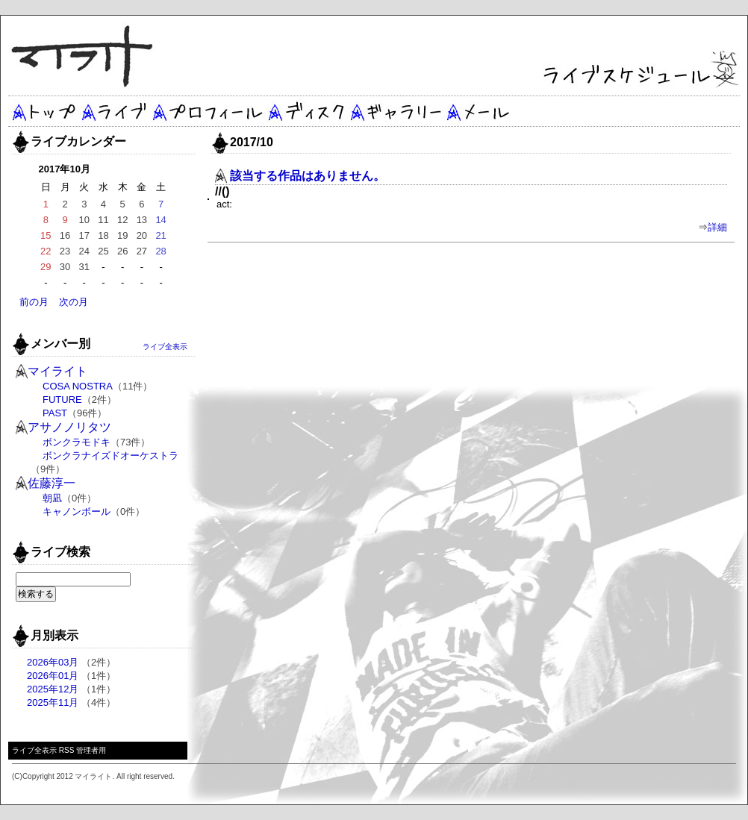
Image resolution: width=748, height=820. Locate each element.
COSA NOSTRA (78, 386)
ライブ (114, 111)
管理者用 (91, 750)
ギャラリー (394, 111)
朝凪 (52, 498)
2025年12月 (52, 689)
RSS (67, 750)
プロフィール (208, 111)
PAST (55, 413)
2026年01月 (52, 675)
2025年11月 (52, 702)
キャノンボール (76, 511)
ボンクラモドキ (76, 442)
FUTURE (62, 399)
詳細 (717, 227)
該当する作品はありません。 (307, 175)
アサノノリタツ (69, 427)
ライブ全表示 (165, 346)
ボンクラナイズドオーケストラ (110, 455)
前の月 (34, 301)
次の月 (73, 301)
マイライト (57, 371)
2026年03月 (52, 662)
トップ (43, 111)
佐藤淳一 (51, 483)
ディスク (307, 111)
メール (478, 111)
